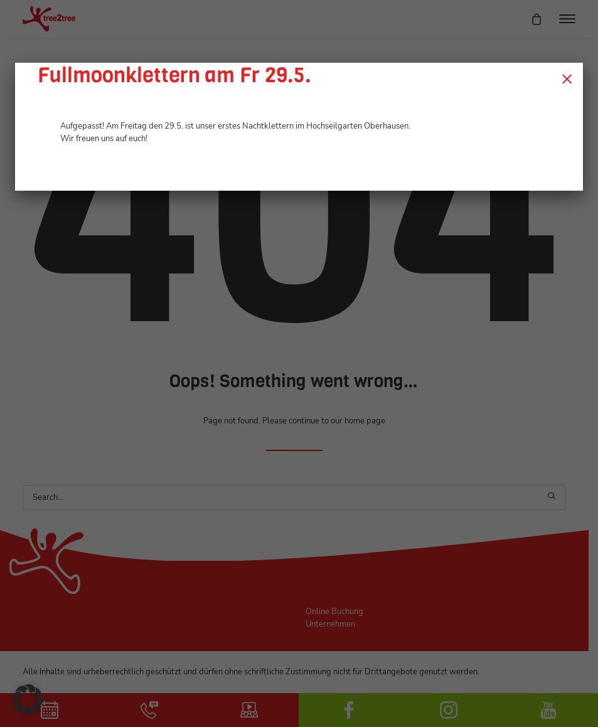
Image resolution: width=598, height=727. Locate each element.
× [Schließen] (567, 78)
